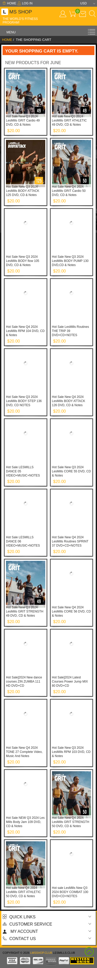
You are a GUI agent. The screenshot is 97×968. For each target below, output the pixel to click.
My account (20, 931)
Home (9, 3)
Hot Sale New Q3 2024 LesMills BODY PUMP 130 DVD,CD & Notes (70, 261)
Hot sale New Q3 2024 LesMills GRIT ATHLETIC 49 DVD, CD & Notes (69, 120)
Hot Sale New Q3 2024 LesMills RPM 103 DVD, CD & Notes (71, 752)
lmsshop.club (41, 952)
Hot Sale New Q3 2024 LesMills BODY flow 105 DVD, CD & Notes (22, 261)
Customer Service (27, 924)
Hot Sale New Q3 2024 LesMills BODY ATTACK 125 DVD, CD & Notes (22, 191)
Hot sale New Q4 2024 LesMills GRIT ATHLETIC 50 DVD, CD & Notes (23, 892)
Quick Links (19, 917)
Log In (25, 3)
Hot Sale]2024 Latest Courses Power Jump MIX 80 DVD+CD (70, 681)
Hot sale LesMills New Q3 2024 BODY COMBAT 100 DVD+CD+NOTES (70, 892)
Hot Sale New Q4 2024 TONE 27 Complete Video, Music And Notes (24, 752)
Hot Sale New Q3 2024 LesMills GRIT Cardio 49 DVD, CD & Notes (23, 120)
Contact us (19, 938)
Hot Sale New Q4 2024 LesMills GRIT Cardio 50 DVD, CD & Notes (69, 191)
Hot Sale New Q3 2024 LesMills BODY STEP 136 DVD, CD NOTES (24, 401)
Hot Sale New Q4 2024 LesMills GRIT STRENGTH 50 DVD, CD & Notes (70, 822)
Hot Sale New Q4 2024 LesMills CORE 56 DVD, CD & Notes (71, 611)
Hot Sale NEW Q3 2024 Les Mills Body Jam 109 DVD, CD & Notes (25, 822)
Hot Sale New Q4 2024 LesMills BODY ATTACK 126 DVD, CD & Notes (68, 401)
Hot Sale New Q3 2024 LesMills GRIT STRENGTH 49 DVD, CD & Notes (24, 611)
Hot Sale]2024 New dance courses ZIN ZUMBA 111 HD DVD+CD (24, 681)
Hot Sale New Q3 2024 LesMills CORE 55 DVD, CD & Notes (71, 471)
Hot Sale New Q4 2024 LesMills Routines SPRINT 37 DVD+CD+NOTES (70, 541)
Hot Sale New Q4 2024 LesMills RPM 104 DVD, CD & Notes (25, 331)
